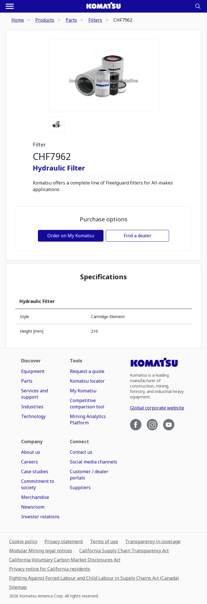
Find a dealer (137, 235)
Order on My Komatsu (70, 235)
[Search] (197, 6)
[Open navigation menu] (10, 6)
